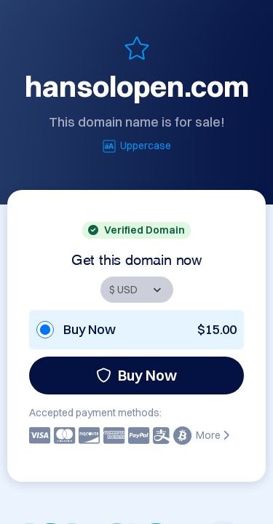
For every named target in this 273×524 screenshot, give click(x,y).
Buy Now (136, 375)
